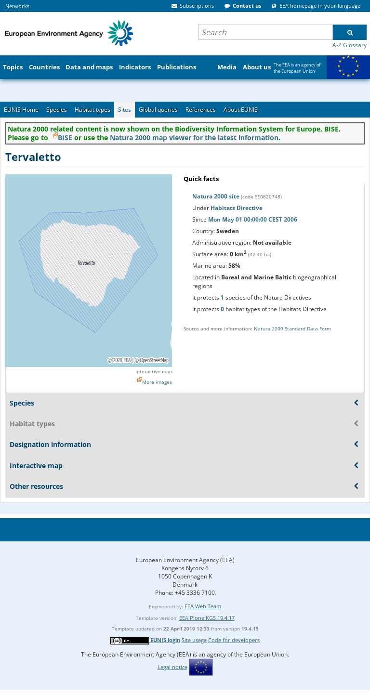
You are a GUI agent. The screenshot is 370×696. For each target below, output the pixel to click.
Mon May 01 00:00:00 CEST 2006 (252, 219)
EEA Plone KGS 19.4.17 (207, 617)
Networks (17, 6)
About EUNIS (241, 109)
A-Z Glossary (349, 45)
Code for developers (234, 639)
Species (56, 109)
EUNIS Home (21, 109)
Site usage (194, 639)
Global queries (158, 109)
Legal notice (172, 666)
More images (157, 382)
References (200, 109)
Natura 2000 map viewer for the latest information (194, 137)
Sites (124, 109)
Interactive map (153, 371)
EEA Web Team (203, 606)
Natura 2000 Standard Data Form (292, 328)
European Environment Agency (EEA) (185, 560)
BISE (65, 137)
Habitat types (92, 109)
